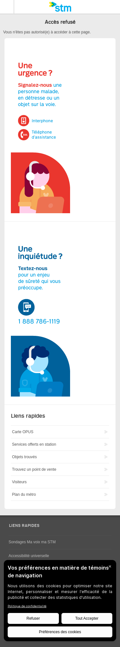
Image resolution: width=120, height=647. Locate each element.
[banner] (60, 7)
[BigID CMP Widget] (60, 602)
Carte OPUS (23, 432)
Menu (7, 6)
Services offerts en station (34, 444)
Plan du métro (24, 494)
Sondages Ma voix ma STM (32, 542)
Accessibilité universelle (29, 556)
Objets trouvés (24, 457)
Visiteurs (19, 482)
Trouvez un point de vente (34, 469)
